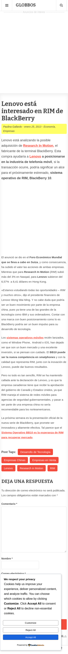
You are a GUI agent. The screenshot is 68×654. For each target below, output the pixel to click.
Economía (49, 126)
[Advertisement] (34, 48)
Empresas (9, 131)
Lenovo (35, 156)
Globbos (26, 5)
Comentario (9, 503)
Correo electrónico (13, 573)
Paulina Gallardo (12, 126)
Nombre (7, 558)
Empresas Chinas (14, 460)
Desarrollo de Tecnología (35, 452)
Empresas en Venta (44, 460)
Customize (30, 623)
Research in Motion (31, 468)
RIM (52, 468)
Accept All (30, 637)
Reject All (31, 630)
